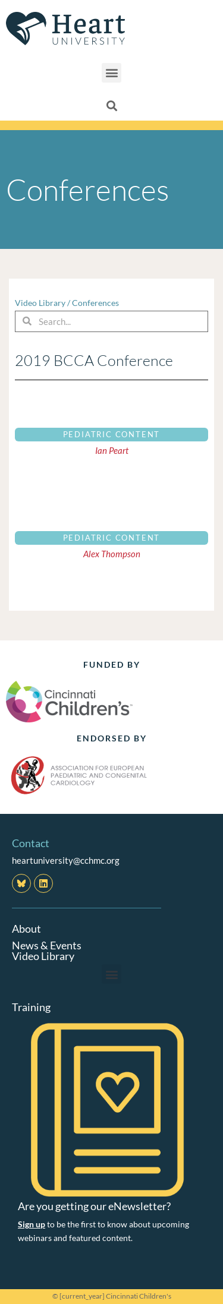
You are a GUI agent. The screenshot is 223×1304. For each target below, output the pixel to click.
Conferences (95, 303)
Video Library (40, 303)
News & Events (46, 945)
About (26, 928)
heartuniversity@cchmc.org (66, 860)
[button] (111, 73)
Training (31, 1006)
